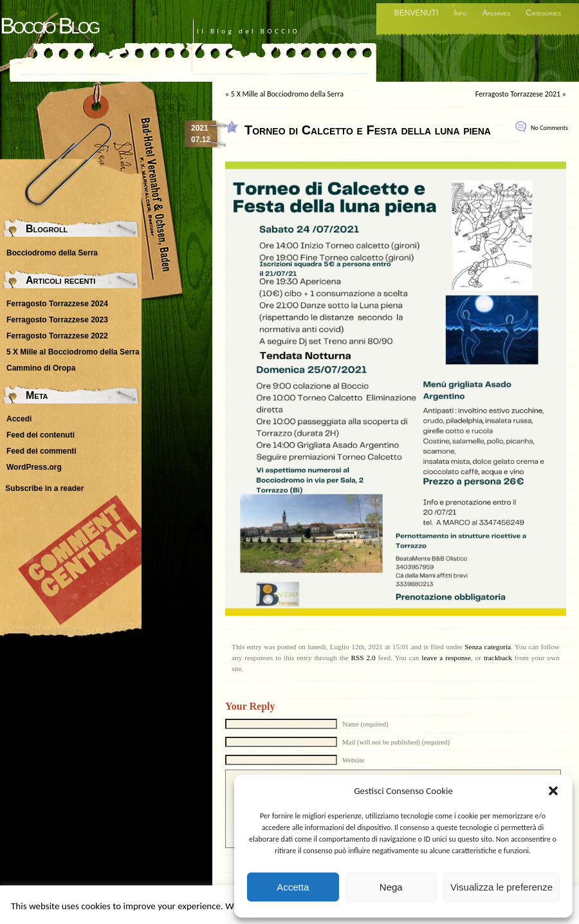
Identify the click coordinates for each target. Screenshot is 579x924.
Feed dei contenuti (40, 434)
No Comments (549, 128)
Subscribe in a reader (44, 488)
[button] (553, 790)
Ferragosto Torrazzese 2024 (57, 303)
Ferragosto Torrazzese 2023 (57, 319)
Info (460, 12)
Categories (543, 12)
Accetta (293, 887)
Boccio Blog (49, 25)
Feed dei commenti (41, 451)
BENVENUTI (416, 12)
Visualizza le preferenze (501, 887)
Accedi (19, 418)
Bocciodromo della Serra (52, 252)
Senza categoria (487, 647)
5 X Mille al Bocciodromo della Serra (287, 93)
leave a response (445, 657)
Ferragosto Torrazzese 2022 (57, 335)
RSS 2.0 (363, 657)
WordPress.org (34, 467)
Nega (391, 887)
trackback (498, 657)
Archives (496, 12)
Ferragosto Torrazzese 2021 (517, 93)
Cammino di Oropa (40, 368)
